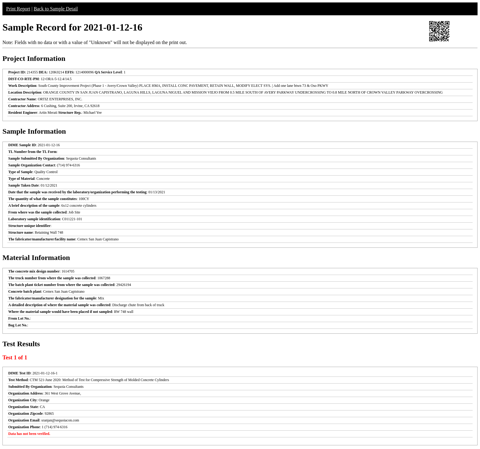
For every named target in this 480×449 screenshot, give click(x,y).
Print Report (18, 8)
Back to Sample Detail (56, 8)
